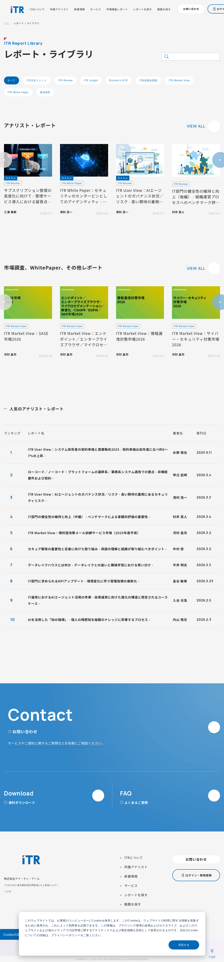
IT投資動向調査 (148, 80)
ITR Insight (91, 80)
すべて (12, 80)
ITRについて (37, 9)
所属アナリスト (59, 9)
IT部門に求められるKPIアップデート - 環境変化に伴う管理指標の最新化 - (83, 581)
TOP (6, 23)
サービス (95, 9)
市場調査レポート (117, 9)
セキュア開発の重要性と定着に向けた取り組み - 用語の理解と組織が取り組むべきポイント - (97, 548)
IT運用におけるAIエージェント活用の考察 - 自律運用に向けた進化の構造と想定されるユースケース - (98, 600)
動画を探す (164, 9)
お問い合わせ (191, 9)
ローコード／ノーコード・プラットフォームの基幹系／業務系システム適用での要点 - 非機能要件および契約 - (98, 475)
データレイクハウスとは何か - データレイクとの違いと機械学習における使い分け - (90, 565)
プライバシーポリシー (65, 935)
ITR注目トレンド (37, 80)
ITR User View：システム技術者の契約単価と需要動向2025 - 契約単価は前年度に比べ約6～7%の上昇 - (98, 452)
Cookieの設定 (13, 934)
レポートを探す (142, 9)
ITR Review (65, 80)
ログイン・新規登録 (198, 875)
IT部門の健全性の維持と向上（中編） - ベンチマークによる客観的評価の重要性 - (89, 516)
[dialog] (112, 934)
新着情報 (79, 9)
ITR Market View (179, 80)
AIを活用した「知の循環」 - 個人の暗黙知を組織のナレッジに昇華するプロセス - (89, 619)
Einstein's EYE (118, 80)
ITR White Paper (18, 92)
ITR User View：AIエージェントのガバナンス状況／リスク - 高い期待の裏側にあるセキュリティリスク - (98, 497)
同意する (183, 945)
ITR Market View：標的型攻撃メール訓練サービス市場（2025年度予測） (84, 532)
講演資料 (45, 92)
